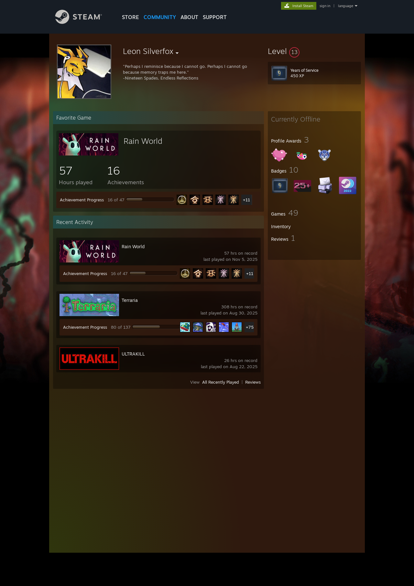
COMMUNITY (160, 17)
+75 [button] (250, 327)
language (345, 6)
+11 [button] (246, 199)
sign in (325, 6)
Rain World (143, 141)
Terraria (130, 300)
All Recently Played (220, 382)
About (189, 17)
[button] (314, 51)
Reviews (253, 382)
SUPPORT (215, 17)
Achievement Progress (82, 199)
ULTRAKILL (133, 354)
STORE (130, 17)
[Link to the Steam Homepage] (83, 22)
